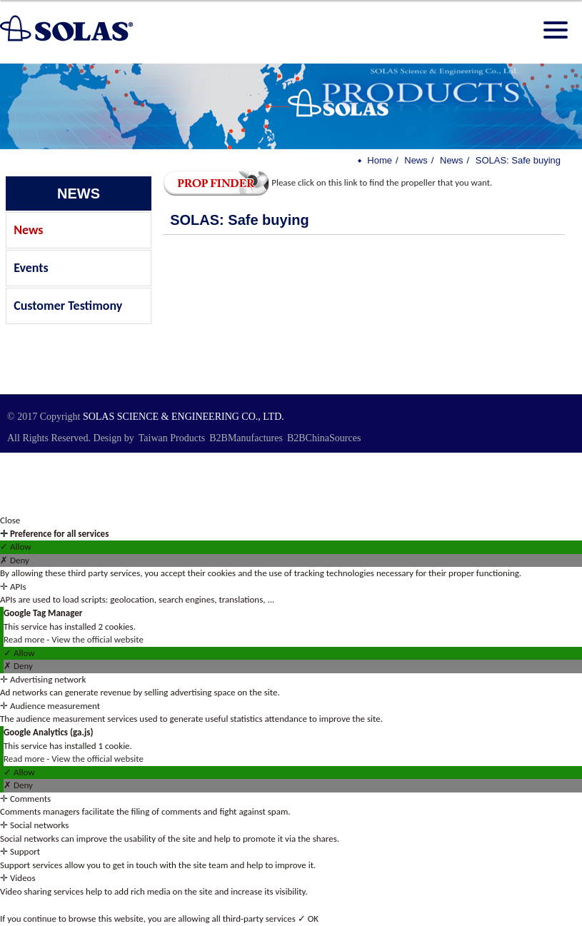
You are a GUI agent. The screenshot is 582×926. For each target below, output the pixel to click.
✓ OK (308, 918)
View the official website (97, 639)
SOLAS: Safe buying (518, 160)
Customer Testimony (68, 305)
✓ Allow (15, 546)
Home (379, 160)
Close (10, 520)
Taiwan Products (172, 438)
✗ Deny (14, 560)
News (28, 230)
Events (31, 268)
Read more (25, 639)
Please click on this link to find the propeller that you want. (327, 182)
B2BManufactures (246, 438)
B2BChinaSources (324, 438)
